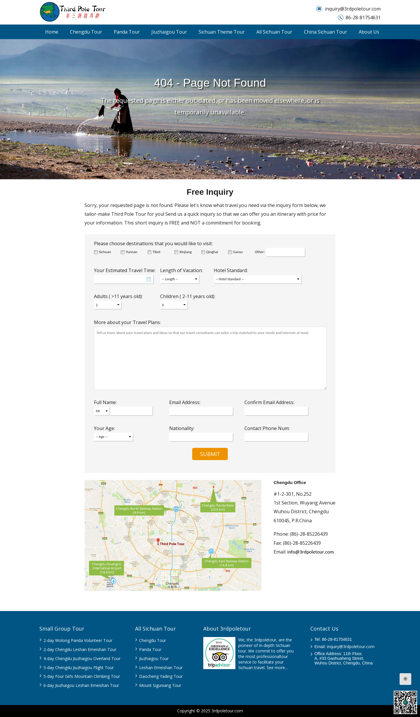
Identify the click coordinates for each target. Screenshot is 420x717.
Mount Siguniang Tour (160, 685)
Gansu (238, 252)
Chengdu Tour (86, 32)
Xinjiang (185, 252)
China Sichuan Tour (325, 32)
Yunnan (131, 252)
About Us (369, 32)
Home (51, 32)
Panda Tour (127, 32)
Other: (260, 252)
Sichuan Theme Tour (222, 32)
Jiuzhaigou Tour (169, 32)
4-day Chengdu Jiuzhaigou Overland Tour (81, 658)
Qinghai (212, 252)
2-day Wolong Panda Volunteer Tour (77, 640)
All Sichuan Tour (274, 32)
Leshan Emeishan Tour (161, 667)
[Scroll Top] (405, 679)
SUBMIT (210, 453)
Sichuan (105, 252)
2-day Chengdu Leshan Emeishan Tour (79, 649)
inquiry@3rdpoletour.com (353, 9)
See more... (277, 667)
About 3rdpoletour (227, 628)
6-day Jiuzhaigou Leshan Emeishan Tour (81, 685)
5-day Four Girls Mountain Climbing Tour (81, 676)
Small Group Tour (61, 628)
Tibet (156, 252)
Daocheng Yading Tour (161, 676)
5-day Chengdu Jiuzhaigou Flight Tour (78, 667)
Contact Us (324, 628)
